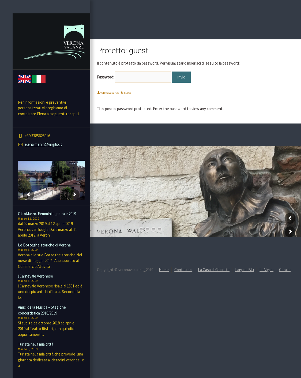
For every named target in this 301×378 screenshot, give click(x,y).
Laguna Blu (244, 269)
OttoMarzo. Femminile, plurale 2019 (47, 213)
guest (127, 93)
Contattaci (183, 269)
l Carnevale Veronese (35, 276)
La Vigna (266, 269)
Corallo (285, 269)
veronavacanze (109, 93)
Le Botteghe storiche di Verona (44, 245)
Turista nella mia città (35, 344)
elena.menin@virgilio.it (43, 144)
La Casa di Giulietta (213, 269)
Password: (134, 77)
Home (164, 269)
